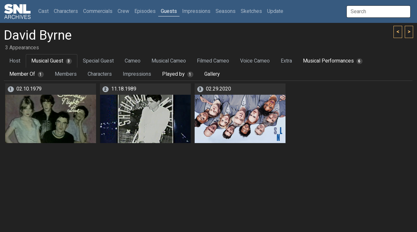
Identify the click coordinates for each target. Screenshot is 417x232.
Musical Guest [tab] (51, 61)
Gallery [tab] (212, 74)
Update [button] (275, 11)
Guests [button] (169, 11)
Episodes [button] (145, 11)
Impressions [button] (196, 11)
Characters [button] (66, 11)
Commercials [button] (97, 11)
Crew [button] (123, 11)
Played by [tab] (177, 74)
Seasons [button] (226, 11)
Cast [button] (44, 11)
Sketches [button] (251, 11)
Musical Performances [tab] (333, 61)
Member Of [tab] (26, 74)
